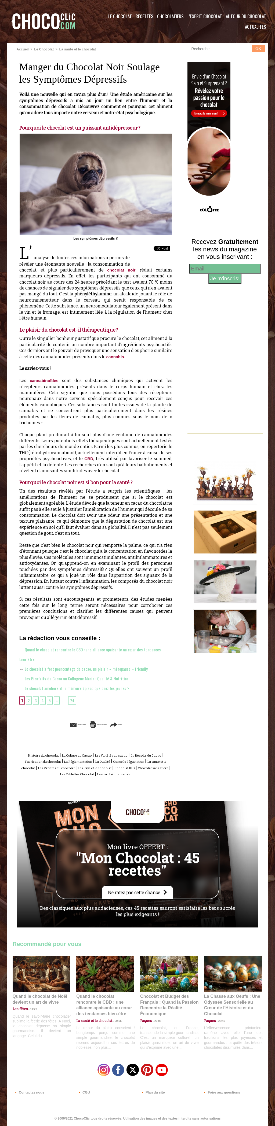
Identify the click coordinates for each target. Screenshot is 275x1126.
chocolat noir (119, 269)
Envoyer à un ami (54, 724)
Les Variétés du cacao (135, 754)
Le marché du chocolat (106, 778)
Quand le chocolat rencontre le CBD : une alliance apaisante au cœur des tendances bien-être (104, 1005)
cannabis (115, 356)
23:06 (155, 1023)
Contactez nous (29, 1093)
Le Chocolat (120, 16)
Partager (145, 724)
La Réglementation (126, 760)
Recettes (144, 16)
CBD (89, 458)
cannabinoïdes (45, 380)
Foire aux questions (220, 1093)
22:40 (219, 1017)
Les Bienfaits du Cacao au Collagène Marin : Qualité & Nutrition (79, 677)
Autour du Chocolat (246, 16)
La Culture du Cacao (91, 754)
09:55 (113, 1017)
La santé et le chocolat (74, 49)
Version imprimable (104, 724)
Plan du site (153, 1093)
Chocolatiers (170, 16)
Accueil (22, 49)
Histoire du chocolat (47, 754)
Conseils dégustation (41, 766)
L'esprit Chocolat (204, 16)
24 (74, 699)
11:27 (30, 1012)
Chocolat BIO (79, 772)
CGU (84, 1093)
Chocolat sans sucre (115, 772)
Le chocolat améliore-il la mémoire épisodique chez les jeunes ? (79, 687)
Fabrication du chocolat (80, 760)
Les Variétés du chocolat (137, 766)
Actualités (255, 26)
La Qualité (159, 760)
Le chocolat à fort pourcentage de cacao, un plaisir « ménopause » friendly (90, 668)
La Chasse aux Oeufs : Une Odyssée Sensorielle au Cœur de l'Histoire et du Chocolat (230, 1005)
